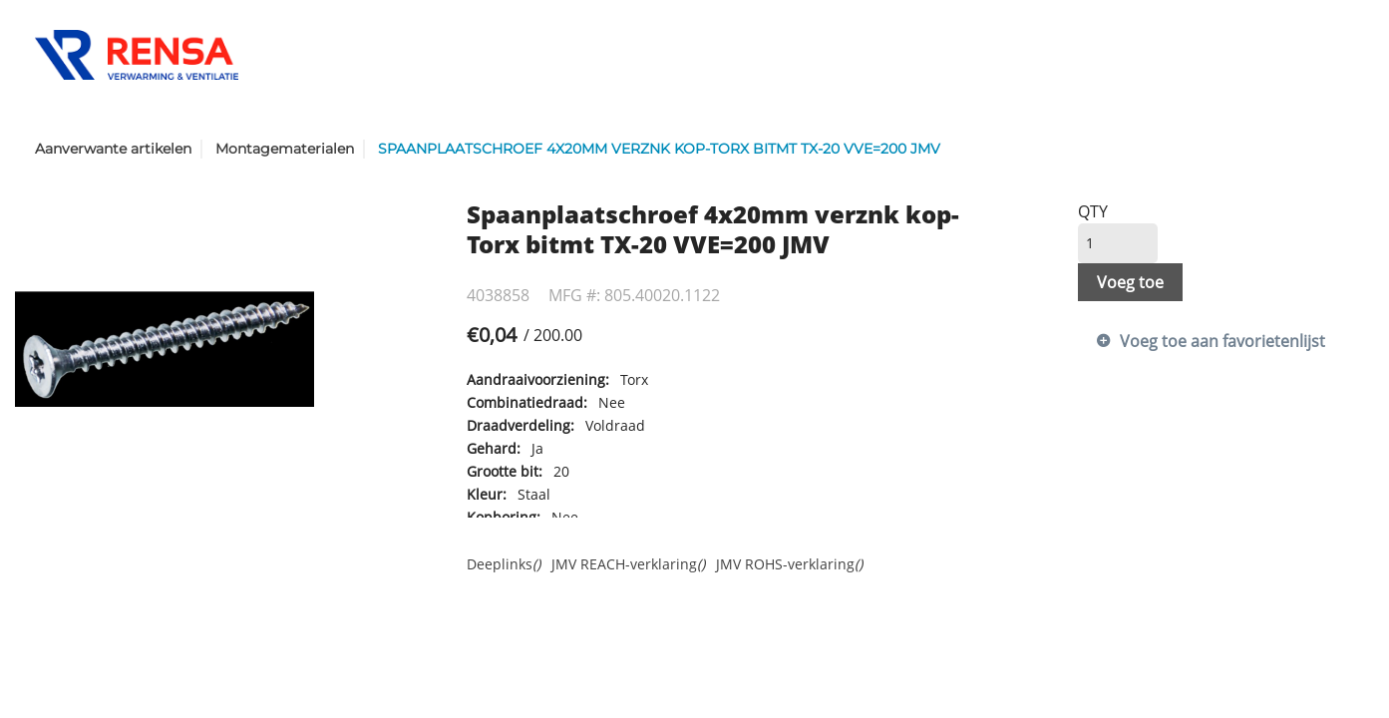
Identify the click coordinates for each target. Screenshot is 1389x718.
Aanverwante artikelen (113, 149)
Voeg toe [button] (1130, 282)
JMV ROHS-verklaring (789, 563)
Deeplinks (503, 563)
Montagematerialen (284, 149)
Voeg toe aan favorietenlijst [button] (1222, 341)
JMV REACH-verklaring (628, 563)
